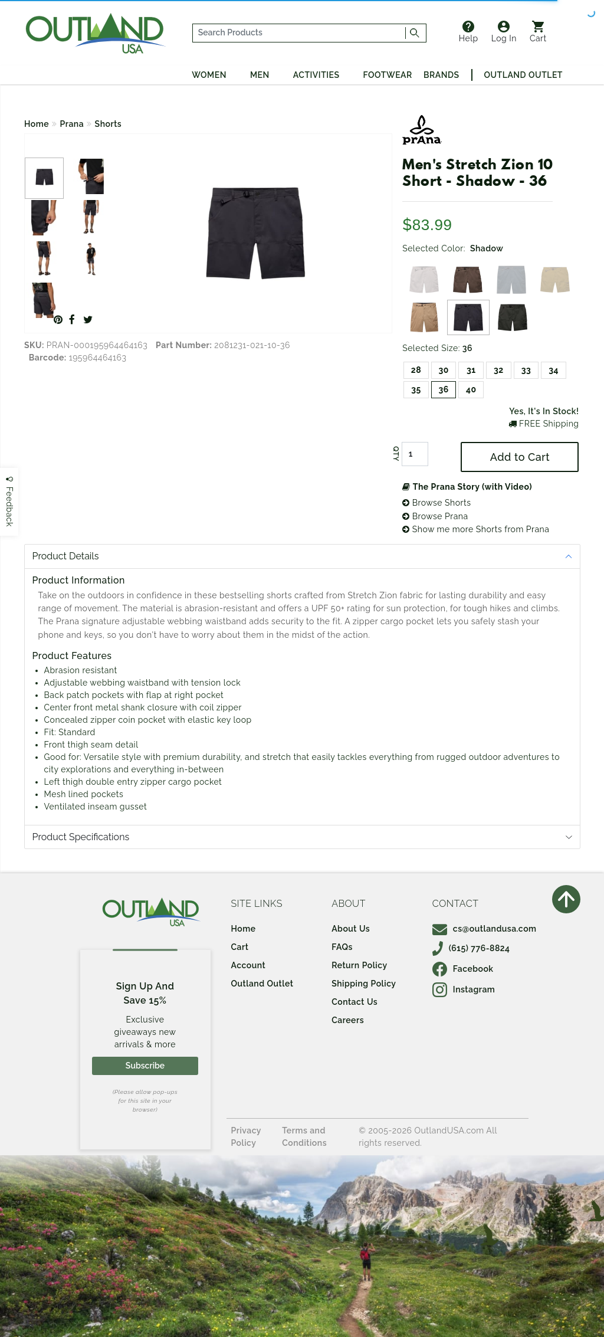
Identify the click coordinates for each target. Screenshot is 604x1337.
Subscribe (145, 1065)
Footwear (387, 75)
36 (443, 389)
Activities (316, 75)
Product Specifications (81, 837)
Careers (347, 1020)
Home (36, 124)
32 (499, 370)
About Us (350, 928)
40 (471, 389)
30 (443, 370)
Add (520, 457)
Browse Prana (435, 516)
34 (554, 370)
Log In (504, 32)
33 (526, 370)
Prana (72, 124)
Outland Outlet (523, 75)
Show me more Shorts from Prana (475, 529)
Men (260, 75)
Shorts (108, 124)
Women (209, 75)
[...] (299, 33)
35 (416, 389)
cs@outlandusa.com (484, 928)
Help (468, 32)
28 (416, 370)
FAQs (342, 947)
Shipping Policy (363, 983)
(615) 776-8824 (471, 948)
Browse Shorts (436, 502)
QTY (396, 454)
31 (471, 370)
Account (248, 965)
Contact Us (354, 1002)
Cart (538, 32)
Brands (441, 75)
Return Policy (359, 965)
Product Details (65, 556)
